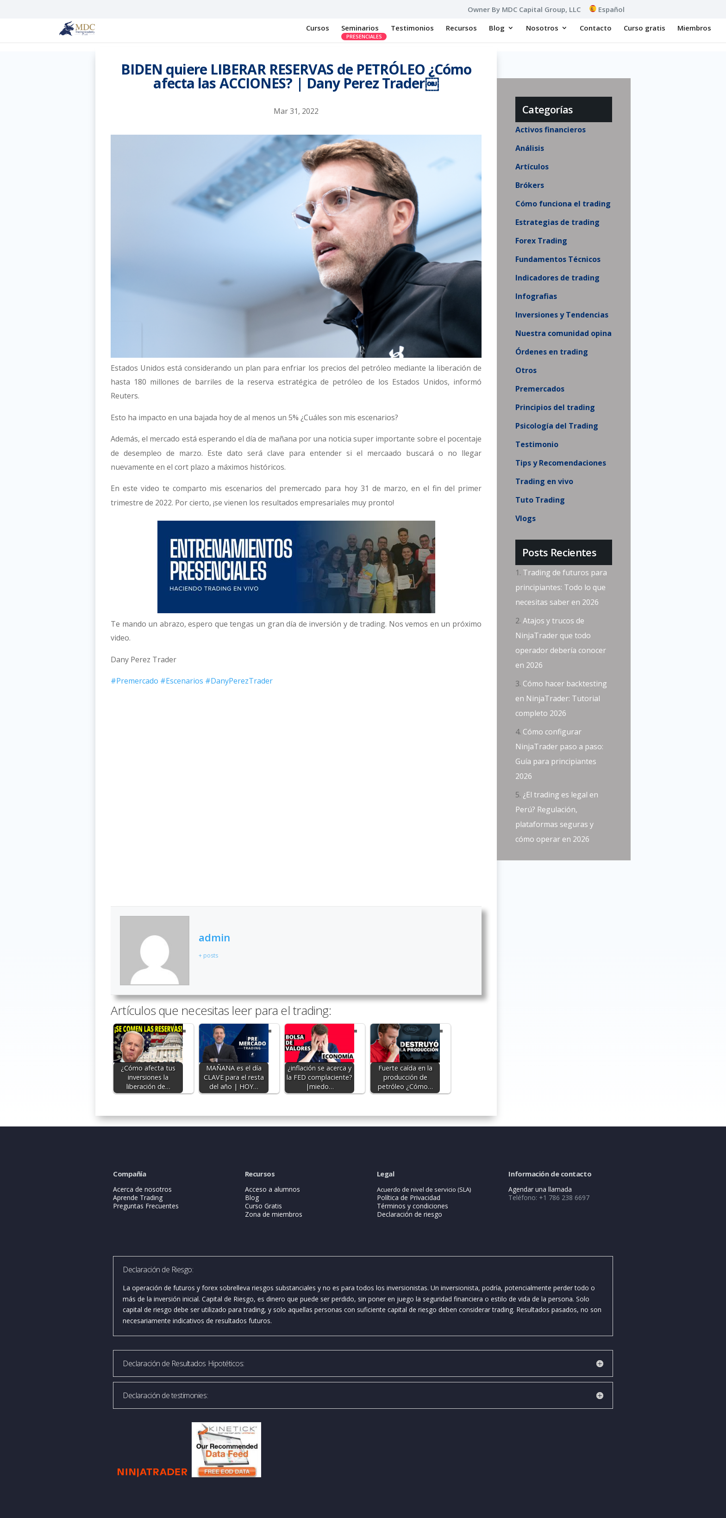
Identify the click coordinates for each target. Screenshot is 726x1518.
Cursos (317, 28)
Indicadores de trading (557, 278)
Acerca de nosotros (142, 1189)
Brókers (529, 185)
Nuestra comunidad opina (563, 333)
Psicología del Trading (556, 426)
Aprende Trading (138, 1197)
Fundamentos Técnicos (558, 259)
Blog (497, 28)
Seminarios (360, 28)
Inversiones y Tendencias (561, 315)
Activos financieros (550, 129)
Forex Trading (541, 241)
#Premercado (134, 681)
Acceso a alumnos (272, 1189)
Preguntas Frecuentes (146, 1205)
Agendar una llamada (540, 1189)
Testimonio (536, 444)
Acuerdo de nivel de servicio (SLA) (424, 1189)
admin (214, 937)
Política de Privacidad (408, 1197)
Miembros (694, 28)
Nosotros (542, 28)
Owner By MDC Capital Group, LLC (524, 10)
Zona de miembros (273, 1214)
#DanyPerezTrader (239, 681)
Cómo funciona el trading (563, 204)
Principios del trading (555, 407)
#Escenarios (181, 681)
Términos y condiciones (412, 1205)
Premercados (539, 389)
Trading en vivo (544, 481)
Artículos (532, 167)
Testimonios (412, 28)
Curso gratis (644, 28)
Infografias (536, 296)
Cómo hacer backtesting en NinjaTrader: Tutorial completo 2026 (561, 698)
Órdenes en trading (551, 352)
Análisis (529, 148)
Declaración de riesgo (409, 1214)
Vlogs (525, 518)
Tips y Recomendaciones (560, 463)
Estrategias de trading (557, 222)
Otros (526, 370)
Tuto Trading (540, 500)
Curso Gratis (263, 1205)
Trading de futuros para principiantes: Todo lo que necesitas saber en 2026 (561, 587)
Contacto (596, 28)
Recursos (461, 28)
